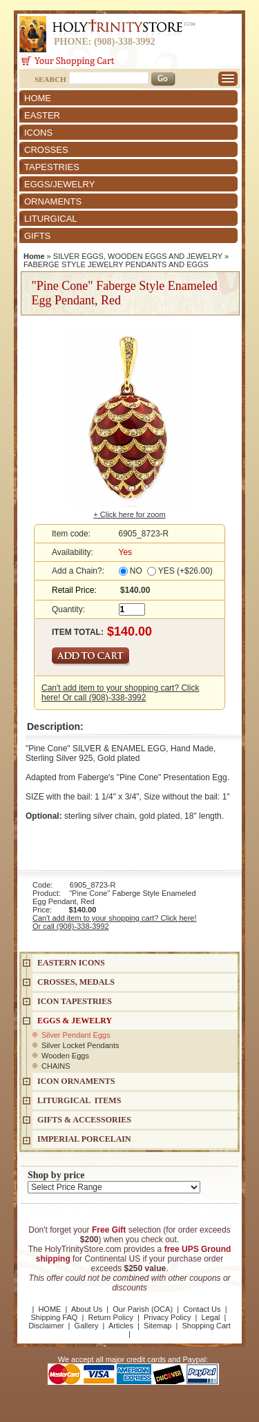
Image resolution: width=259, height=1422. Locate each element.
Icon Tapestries (74, 1001)
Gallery (87, 1325)
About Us (86, 1309)
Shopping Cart (206, 1325)
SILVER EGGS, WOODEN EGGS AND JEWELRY (137, 256)
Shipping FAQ (54, 1317)
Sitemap (157, 1325)
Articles (120, 1325)
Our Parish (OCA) (143, 1309)
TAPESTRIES (51, 167)
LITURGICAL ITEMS (79, 1100)
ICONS (38, 132)
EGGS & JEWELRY (74, 1020)
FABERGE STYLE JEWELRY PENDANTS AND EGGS (116, 264)
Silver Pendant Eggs (76, 1035)
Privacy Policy (167, 1317)
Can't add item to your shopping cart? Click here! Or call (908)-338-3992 (120, 692)
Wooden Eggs (65, 1056)
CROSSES (46, 150)
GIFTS (37, 236)
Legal (211, 1317)
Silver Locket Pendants (80, 1045)
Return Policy (110, 1317)
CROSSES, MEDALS (76, 982)
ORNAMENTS (52, 201)
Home (34, 256)
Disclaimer (46, 1325)
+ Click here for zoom (129, 514)
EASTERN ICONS (71, 963)
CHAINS (55, 1066)
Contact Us (201, 1309)
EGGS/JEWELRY (59, 184)
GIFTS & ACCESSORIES (84, 1120)
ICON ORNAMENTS (76, 1081)
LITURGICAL (50, 218)
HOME (37, 98)
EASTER (42, 115)
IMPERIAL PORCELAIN (84, 1139)
